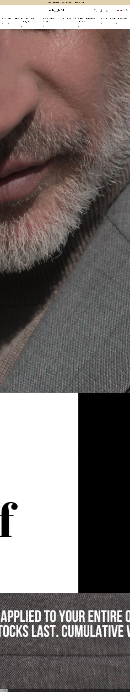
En (120, 10)
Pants (18, 18)
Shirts (11, 18)
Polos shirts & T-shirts (51, 20)
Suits (4, 18)
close (4, 690)
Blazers (66, 18)
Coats (73, 18)
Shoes (113, 18)
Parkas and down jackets (86, 20)
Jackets (105, 18)
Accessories (122, 18)
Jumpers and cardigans (27, 20)
